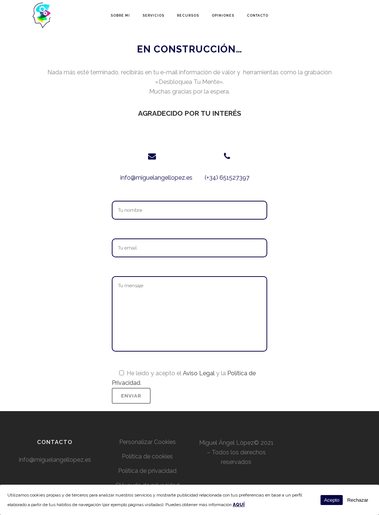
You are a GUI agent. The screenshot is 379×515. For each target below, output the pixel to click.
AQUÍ (239, 504)
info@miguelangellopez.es (156, 177)
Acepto (331, 500)
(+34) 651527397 (227, 177)
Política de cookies (147, 456)
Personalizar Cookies (147, 441)
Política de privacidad (147, 470)
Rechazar (357, 500)
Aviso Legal (199, 373)
